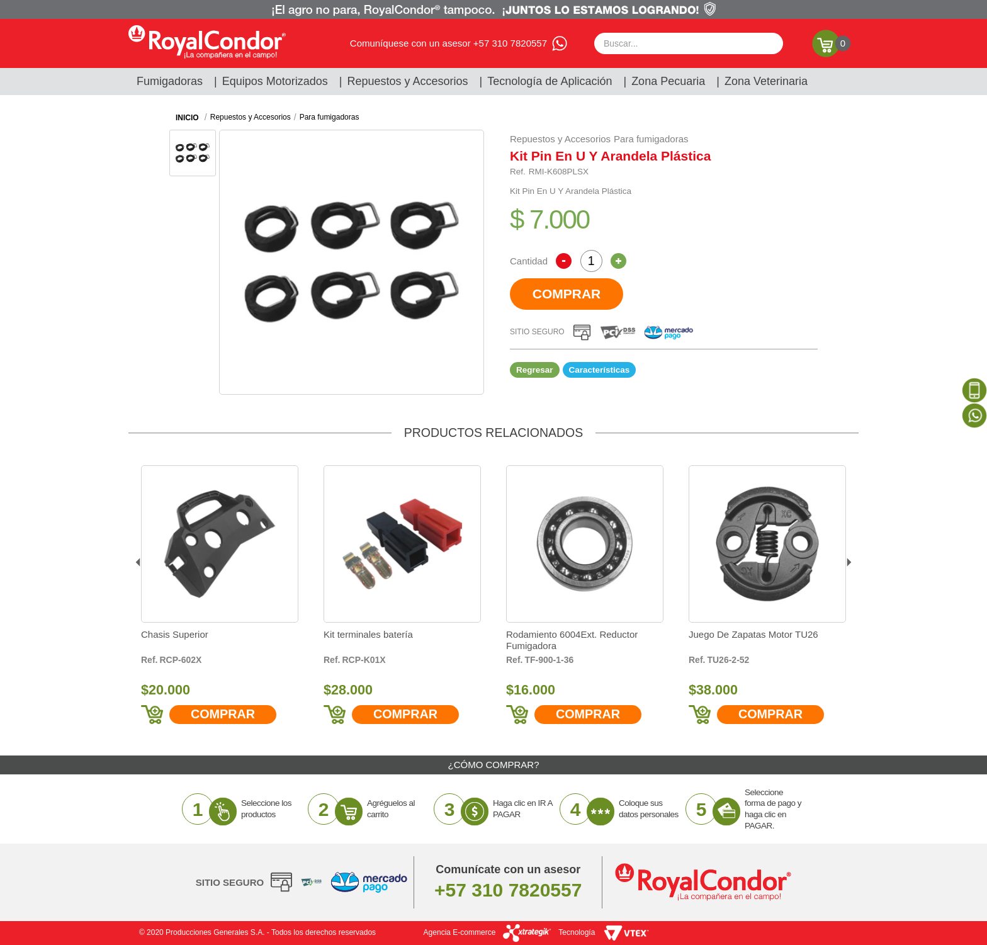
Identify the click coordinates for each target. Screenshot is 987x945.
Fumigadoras (170, 81)
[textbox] (688, 43)
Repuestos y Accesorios (407, 81)
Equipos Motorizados (275, 81)
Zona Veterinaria (766, 81)
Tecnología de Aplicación (549, 81)
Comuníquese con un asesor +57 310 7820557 (448, 43)
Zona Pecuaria (668, 81)
